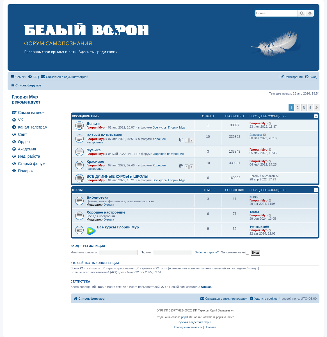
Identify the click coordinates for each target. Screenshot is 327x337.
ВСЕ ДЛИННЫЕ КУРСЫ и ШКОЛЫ (117, 176)
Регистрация (94, 245)
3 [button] (304, 107)
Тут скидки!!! (259, 226)
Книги (254, 197)
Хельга (109, 204)
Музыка (94, 150)
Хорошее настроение (168, 153)
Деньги (93, 123)
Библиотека (97, 197)
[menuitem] (33, 77)
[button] (316, 107)
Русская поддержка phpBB (195, 322)
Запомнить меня (235, 252)
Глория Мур (96, 127)
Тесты (254, 212)
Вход (75, 245)
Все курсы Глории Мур (169, 127)
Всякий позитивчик (104, 135)
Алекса (206, 286)
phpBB (185, 317)
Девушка (256, 134)
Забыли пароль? (207, 252)
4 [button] (310, 107)
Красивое (95, 161)
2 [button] (298, 107)
